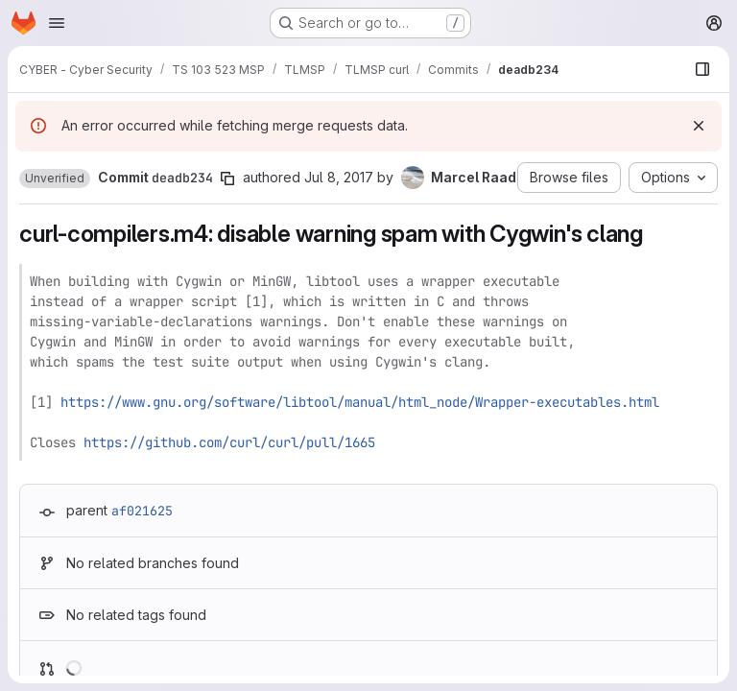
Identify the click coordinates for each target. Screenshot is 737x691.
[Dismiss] (698, 125)
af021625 (142, 510)
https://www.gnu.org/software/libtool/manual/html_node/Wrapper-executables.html (359, 402)
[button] (54, 178)
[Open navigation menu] (56, 23)
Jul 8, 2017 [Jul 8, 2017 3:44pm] (338, 177)
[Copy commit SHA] (227, 178)
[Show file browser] (702, 69)
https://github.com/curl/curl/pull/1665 (229, 442)
